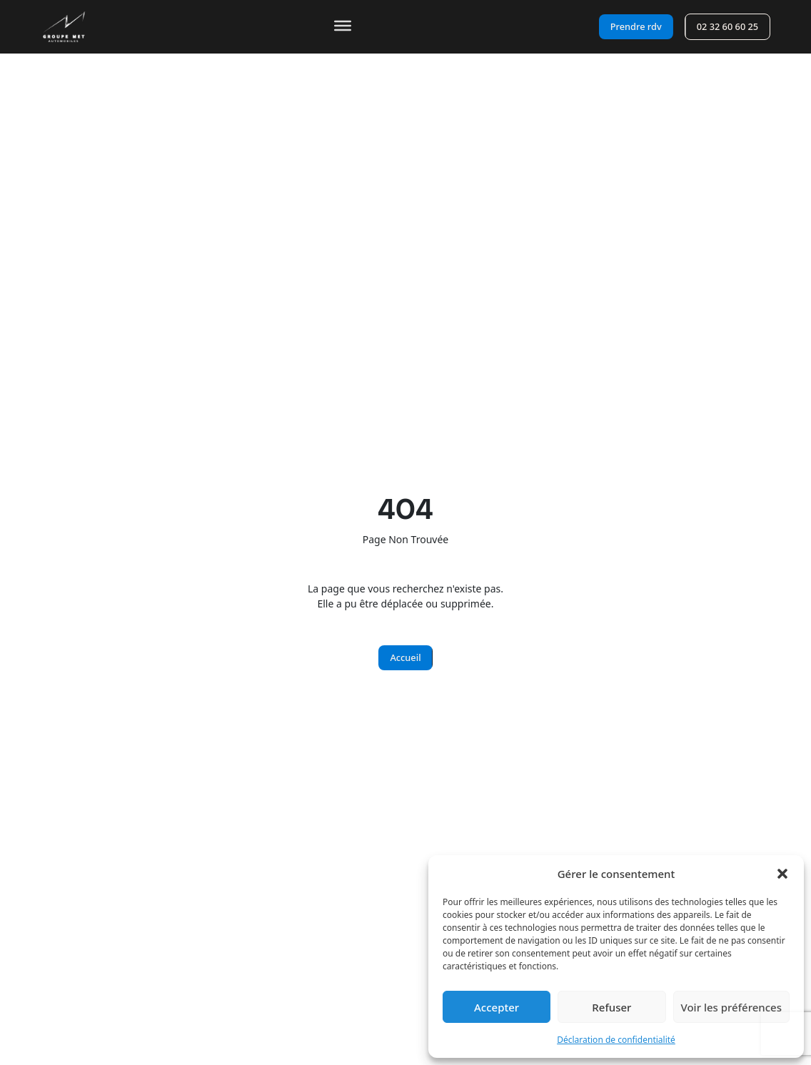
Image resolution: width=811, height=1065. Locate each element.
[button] (782, 874)
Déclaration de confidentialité (616, 1040)
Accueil (405, 657)
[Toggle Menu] (342, 26)
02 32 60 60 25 (728, 26)
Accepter (496, 1007)
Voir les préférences (731, 1007)
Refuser (611, 1007)
